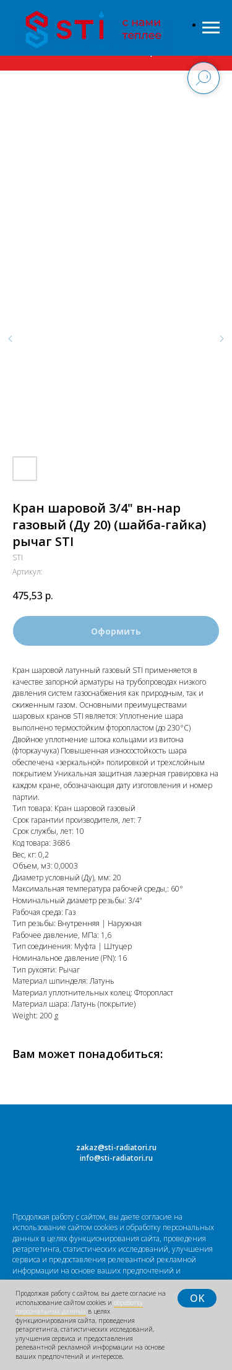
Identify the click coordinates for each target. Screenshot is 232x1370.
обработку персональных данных (79, 1307)
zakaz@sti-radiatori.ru (116, 1147)
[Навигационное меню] (211, 28)
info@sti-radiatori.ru (116, 1158)
